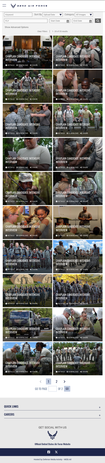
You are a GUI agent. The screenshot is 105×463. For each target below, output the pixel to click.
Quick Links (11, 406)
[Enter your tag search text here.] (25, 21)
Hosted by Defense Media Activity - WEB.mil (52, 459)
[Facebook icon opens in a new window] (49, 452)
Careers (9, 414)
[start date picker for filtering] (59, 21)
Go (67, 389)
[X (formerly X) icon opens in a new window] (56, 452)
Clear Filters (42, 31)
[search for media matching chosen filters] (98, 20)
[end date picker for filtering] (82, 21)
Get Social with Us (52, 427)
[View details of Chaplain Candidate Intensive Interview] (27, 52)
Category (69, 14)
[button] (4, 6)
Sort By (38, 14)
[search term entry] (18, 15)
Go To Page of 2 (49, 389)
